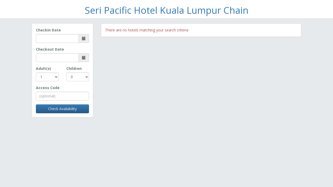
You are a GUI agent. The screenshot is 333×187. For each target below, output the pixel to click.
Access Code (48, 87)
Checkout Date (50, 49)
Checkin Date (48, 30)
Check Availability (62, 108)
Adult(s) (43, 68)
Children (74, 68)
